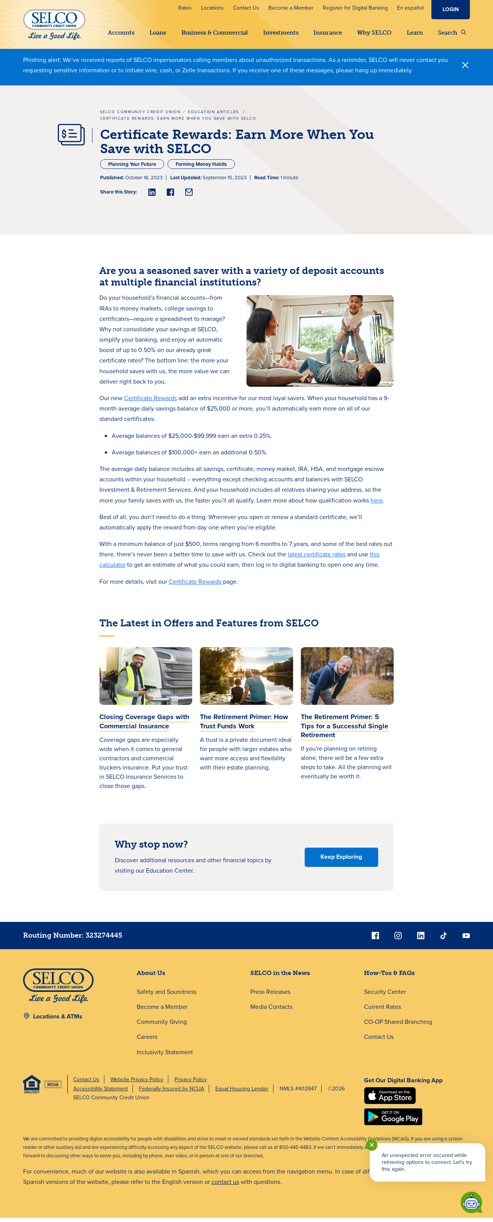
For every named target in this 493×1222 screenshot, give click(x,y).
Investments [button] (280, 32)
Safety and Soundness (166, 996)
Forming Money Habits (201, 168)
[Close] (465, 69)
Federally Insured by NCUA (171, 1093)
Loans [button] (157, 32)
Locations (212, 8)
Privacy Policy (190, 1084)
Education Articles (214, 116)
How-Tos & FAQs (389, 977)
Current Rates (382, 1011)
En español (410, 8)
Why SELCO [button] (374, 32)
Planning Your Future (132, 168)
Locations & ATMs (57, 1020)
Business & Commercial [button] (214, 32)
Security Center (385, 996)
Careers (147, 1041)
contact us (225, 1186)
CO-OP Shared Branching (398, 1026)
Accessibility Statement (100, 1093)
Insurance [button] (328, 32)
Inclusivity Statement (165, 1056)
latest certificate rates (316, 558)
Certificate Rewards (150, 402)
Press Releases (270, 996)
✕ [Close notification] (372, 1145)
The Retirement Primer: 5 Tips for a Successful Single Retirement (344, 730)
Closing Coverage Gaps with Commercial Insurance (144, 725)
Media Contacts (271, 1011)
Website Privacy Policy (137, 1084)
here (377, 504)
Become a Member (291, 8)
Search (452, 32)
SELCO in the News (280, 977)
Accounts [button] (121, 32)
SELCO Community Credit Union (140, 116)
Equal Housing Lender (241, 1093)
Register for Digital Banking (355, 8)
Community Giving (162, 1026)
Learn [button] (415, 32)
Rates (185, 8)
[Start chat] (471, 1202)
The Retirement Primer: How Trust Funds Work (244, 725)
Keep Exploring (341, 860)
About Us (151, 977)
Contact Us (246, 8)
